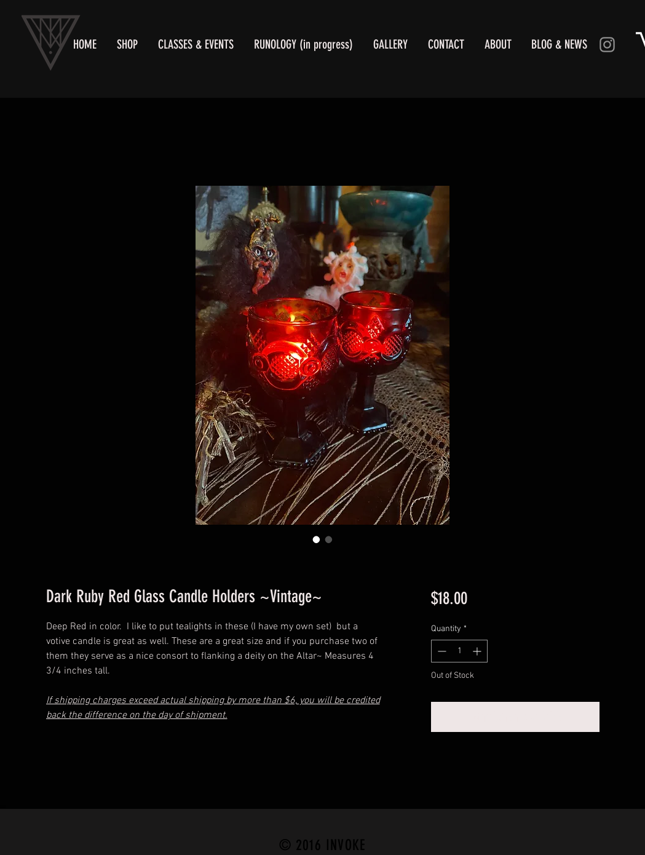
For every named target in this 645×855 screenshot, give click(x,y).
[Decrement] (440, 651)
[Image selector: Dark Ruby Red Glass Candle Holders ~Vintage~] (329, 539)
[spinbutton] (459, 651)
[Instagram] (607, 44)
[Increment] (478, 651)
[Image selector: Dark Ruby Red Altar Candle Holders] (317, 539)
